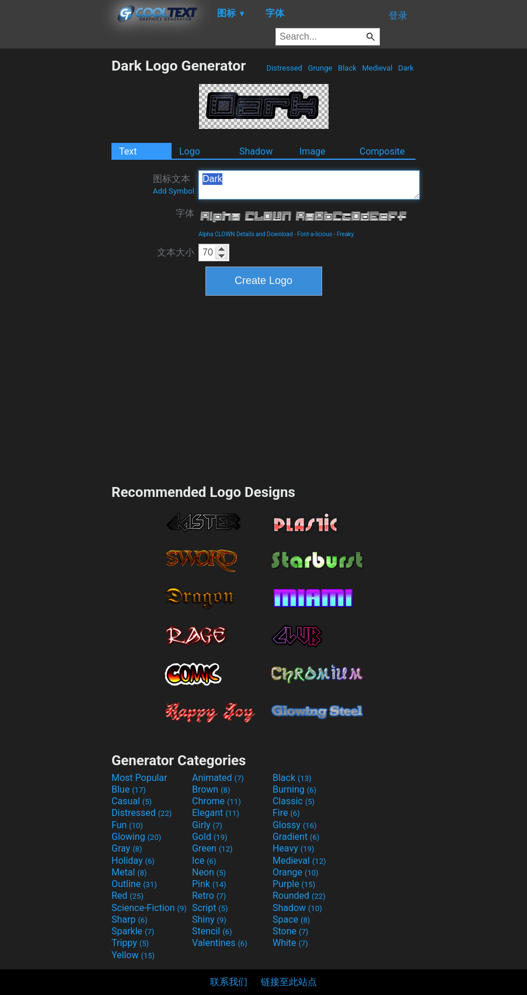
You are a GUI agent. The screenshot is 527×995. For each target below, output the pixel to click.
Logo (189, 151)
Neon (209, 872)
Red (127, 895)
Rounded (299, 895)
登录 (398, 15)
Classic (294, 801)
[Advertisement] (55, 232)
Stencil (212, 931)
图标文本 (173, 184)
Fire (286, 812)
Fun (127, 825)
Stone (290, 931)
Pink (209, 883)
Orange (296, 872)
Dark (406, 68)
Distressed (284, 68)
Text (128, 151)
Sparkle (132, 931)
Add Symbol (173, 191)
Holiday (133, 860)
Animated (218, 777)
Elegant (215, 812)
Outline (134, 883)
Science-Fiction (149, 907)
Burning (294, 789)
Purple (294, 883)
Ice (204, 860)
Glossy (295, 825)
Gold (210, 836)
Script (210, 907)
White (290, 942)
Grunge (320, 68)
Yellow (133, 955)
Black (347, 68)
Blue (128, 789)
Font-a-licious (314, 234)
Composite (382, 151)
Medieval (377, 68)
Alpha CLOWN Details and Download (245, 234)
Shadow (256, 151)
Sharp (129, 919)
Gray (126, 848)
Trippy (130, 942)
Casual (131, 801)
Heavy (293, 848)
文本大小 (175, 252)
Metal (129, 872)
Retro (209, 895)
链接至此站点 (289, 981)
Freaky (345, 234)
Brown (211, 789)
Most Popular (139, 777)
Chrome (216, 801)
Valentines (219, 942)
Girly (207, 825)
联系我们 (228, 981)
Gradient (296, 836)
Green (212, 848)
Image (312, 151)
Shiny (209, 919)
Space (291, 919)
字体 (185, 213)
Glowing (136, 836)
